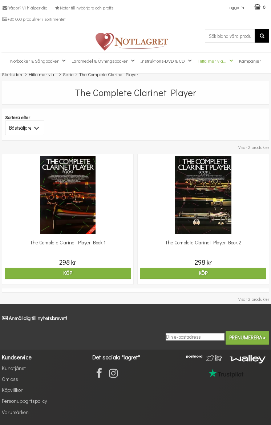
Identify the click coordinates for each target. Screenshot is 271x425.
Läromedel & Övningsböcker (104, 61)
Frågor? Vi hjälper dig (25, 8)
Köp (67, 272)
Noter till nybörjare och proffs (83, 8)
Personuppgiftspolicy (24, 400)
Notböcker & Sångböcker (38, 61)
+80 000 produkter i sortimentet (33, 19)
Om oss (10, 378)
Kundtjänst (14, 368)
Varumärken (15, 412)
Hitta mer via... (216, 61)
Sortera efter (17, 117)
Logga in (235, 7)
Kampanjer (250, 61)
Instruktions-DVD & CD (167, 61)
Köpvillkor (12, 389)
